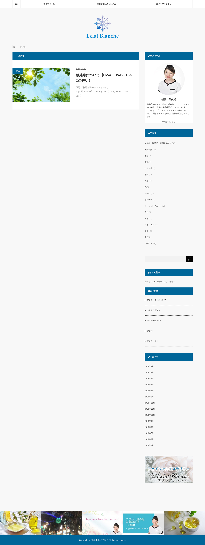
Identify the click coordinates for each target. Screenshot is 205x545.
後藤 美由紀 (168, 99)
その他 (147, 193)
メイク (147, 218)
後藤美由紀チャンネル (106, 4)
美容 (146, 181)
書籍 (146, 156)
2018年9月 (149, 421)
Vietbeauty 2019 (154, 320)
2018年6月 (149, 439)
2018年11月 (150, 409)
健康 (146, 231)
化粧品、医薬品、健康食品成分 (158, 143)
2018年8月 (149, 427)
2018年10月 (150, 415)
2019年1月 (149, 397)
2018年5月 (149, 445)
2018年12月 (150, 403)
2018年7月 (149, 433)
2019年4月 (149, 378)
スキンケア (149, 225)
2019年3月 (149, 385)
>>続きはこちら (168, 122)
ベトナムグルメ (153, 310)
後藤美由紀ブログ (99, 540)
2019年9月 (149, 366)
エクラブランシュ (164, 4)
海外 (146, 212)
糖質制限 (148, 150)
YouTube (148, 243)
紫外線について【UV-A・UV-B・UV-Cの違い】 (104, 77)
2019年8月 (149, 372)
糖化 (146, 162)
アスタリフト (152, 341)
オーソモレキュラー (153, 206)
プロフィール (49, 4)
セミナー (148, 200)
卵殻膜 (150, 331)
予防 (18, 71)
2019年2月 (149, 391)
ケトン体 (148, 168)
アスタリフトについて (156, 300)
